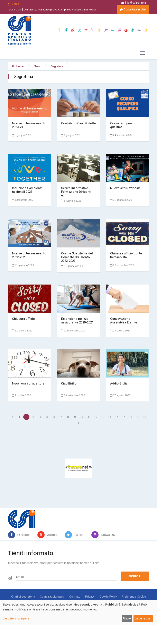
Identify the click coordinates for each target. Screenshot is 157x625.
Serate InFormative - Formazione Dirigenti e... (76, 192)
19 (144, 417)
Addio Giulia (119, 383)
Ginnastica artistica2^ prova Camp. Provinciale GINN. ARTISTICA (75, 9)
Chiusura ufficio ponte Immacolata (126, 255)
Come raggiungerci (52, 596)
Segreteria (57, 66)
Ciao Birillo (68, 383)
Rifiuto (127, 618)
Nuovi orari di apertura (28, 383)
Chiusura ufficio (23, 318)
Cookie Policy (108, 596)
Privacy (90, 596)
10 (82, 417)
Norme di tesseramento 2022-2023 (29, 255)
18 (137, 417)
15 (116, 417)
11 (89, 417)
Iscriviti (134, 576)
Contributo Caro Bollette (78, 123)
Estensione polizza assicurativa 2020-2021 (77, 320)
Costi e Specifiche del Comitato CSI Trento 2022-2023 (77, 257)
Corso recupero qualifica (121, 125)
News (37, 66)
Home (17, 66)
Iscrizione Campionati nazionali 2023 (27, 190)
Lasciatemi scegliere (16, 618)
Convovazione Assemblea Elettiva (123, 320)
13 (102, 417)
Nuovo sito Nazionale (125, 188)
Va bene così (143, 618)
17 (130, 417)
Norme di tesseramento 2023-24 (29, 125)
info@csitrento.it (133, 2)
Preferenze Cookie (134, 596)
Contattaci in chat (133, 9)
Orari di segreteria (23, 596)
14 (109, 417)
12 (96, 417)
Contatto (74, 596)
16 (123, 417)
